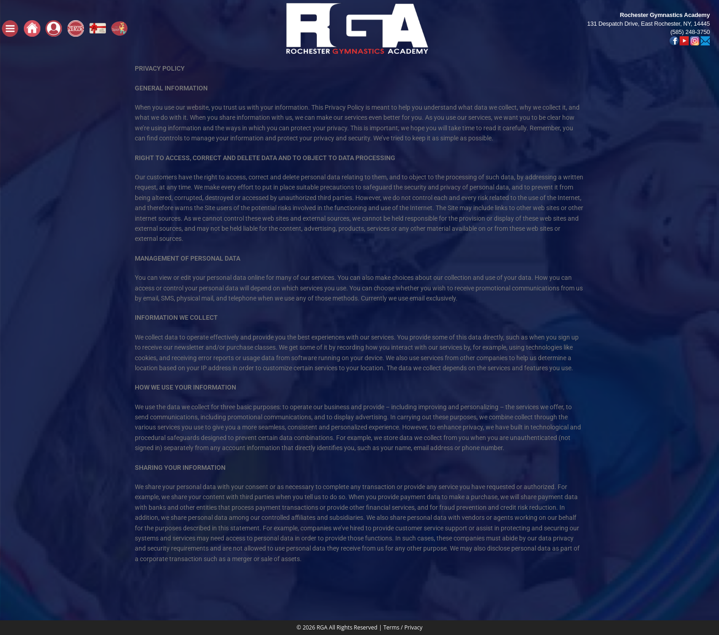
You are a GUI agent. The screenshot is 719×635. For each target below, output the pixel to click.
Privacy (413, 627)
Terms (391, 627)
